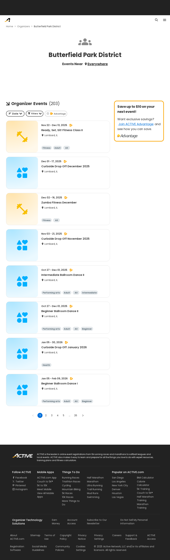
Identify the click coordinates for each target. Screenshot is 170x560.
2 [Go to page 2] (46, 415)
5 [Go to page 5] (63, 415)
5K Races (67, 493)
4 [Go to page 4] (58, 415)
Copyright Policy (66, 537)
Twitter (20, 481)
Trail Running (94, 489)
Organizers (23, 26)
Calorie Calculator (143, 483)
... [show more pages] (69, 415)
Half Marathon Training (145, 498)
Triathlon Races (71, 481)
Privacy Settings (99, 537)
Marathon (92, 481)
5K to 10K (42, 485)
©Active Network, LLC (110, 546)
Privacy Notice (82, 537)
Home (9, 26)
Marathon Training (142, 505)
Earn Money (56, 521)
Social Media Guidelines (39, 548)
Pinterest (21, 485)
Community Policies (62, 548)
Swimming (93, 497)
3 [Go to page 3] (51, 415)
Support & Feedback (131, 537)
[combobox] (15, 114)
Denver (116, 489)
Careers (116, 535)
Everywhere (98, 64)
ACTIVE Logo (19, 454)
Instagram (22, 489)
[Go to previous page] (33, 415)
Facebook (21, 477)
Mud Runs (92, 493)
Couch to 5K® (45, 481)
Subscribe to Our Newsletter (97, 521)
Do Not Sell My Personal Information (134, 521)
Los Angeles (119, 481)
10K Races (67, 497)
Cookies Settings (81, 548)
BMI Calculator (145, 477)
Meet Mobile (44, 489)
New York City (120, 485)
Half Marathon (95, 477)
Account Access (72, 521)
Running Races (70, 477)
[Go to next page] (82, 415)
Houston (117, 493)
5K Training (143, 489)
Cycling (66, 485)
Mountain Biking (71, 489)
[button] (34, 114)
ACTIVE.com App (46, 477)
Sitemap (35, 535)
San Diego (118, 477)
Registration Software (17, 548)
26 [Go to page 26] (75, 415)
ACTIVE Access (151, 537)
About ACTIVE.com (17, 537)
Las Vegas (118, 497)
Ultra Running (95, 485)
